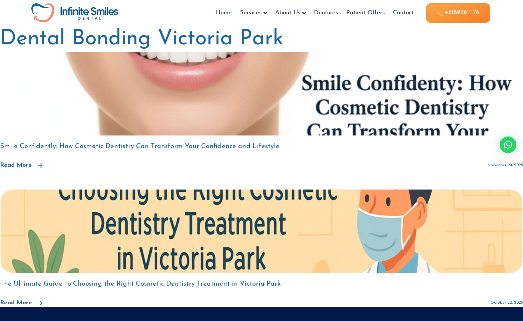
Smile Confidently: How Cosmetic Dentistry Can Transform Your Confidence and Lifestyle (140, 146)
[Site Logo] (74, 12)
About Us (290, 13)
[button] (508, 144)
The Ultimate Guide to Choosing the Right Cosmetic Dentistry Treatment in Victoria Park (140, 284)
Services (253, 13)
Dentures (326, 13)
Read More (21, 165)
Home (224, 13)
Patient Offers (365, 13)
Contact (403, 13)
